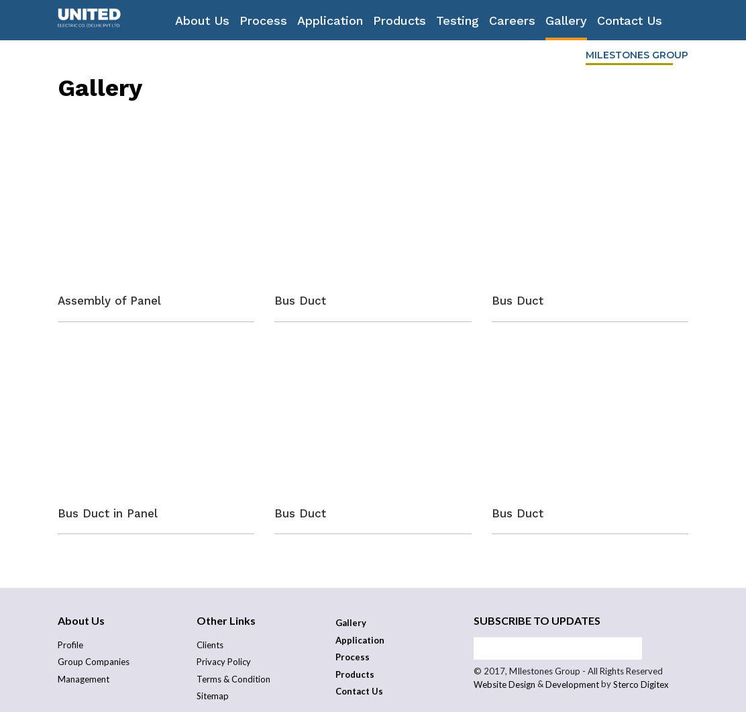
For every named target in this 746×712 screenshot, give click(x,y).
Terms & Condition (233, 679)
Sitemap (213, 696)
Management (83, 679)
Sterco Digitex (641, 685)
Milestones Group (637, 55)
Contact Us (629, 20)
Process (263, 20)
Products (399, 20)
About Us (202, 20)
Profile (70, 645)
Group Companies (93, 661)
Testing (457, 20)
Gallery (566, 20)
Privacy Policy (224, 661)
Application (330, 20)
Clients (210, 645)
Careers (512, 20)
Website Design (504, 685)
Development (572, 685)
